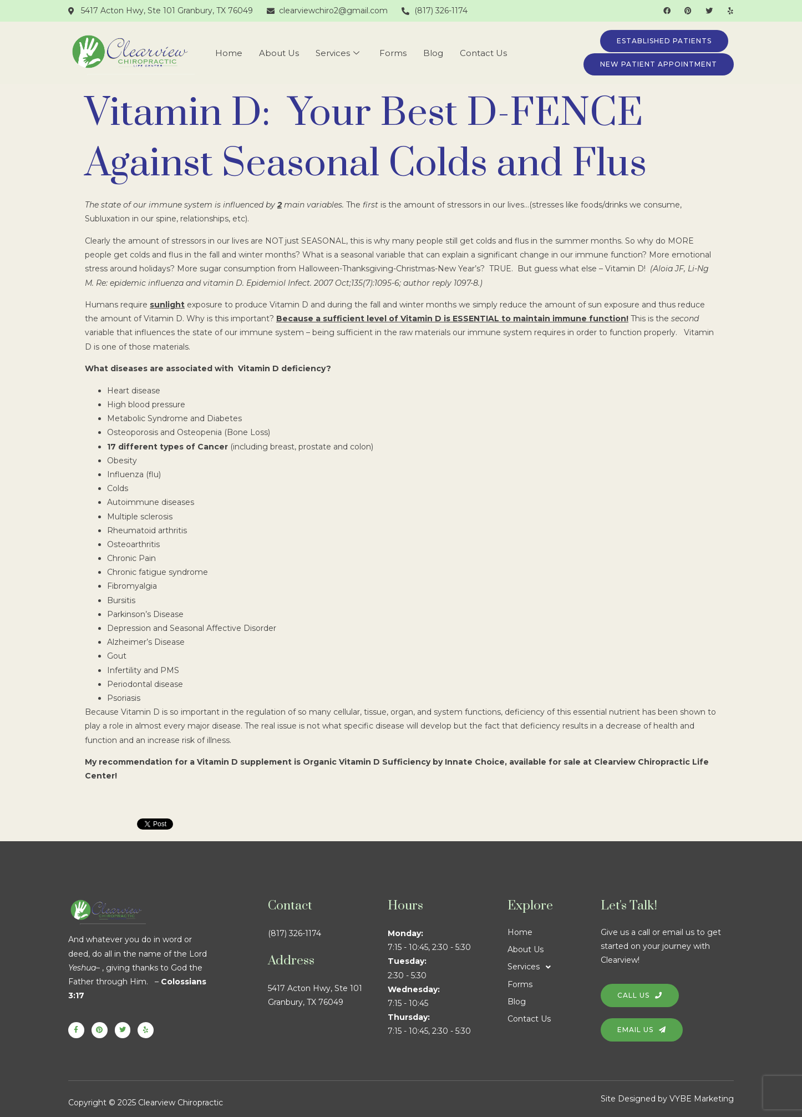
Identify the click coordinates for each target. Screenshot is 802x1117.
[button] (554, 967)
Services (337, 53)
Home (228, 53)
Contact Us (483, 53)
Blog (433, 53)
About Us (279, 53)
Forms (393, 53)
